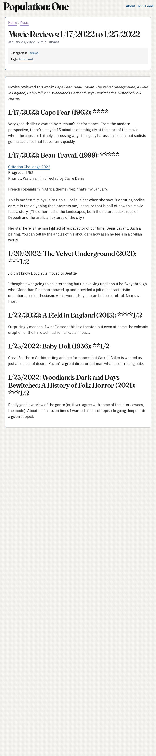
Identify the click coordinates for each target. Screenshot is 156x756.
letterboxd (26, 59)
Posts (24, 23)
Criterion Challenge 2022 (29, 166)
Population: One (36, 6)
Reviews (32, 53)
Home (12, 23)
